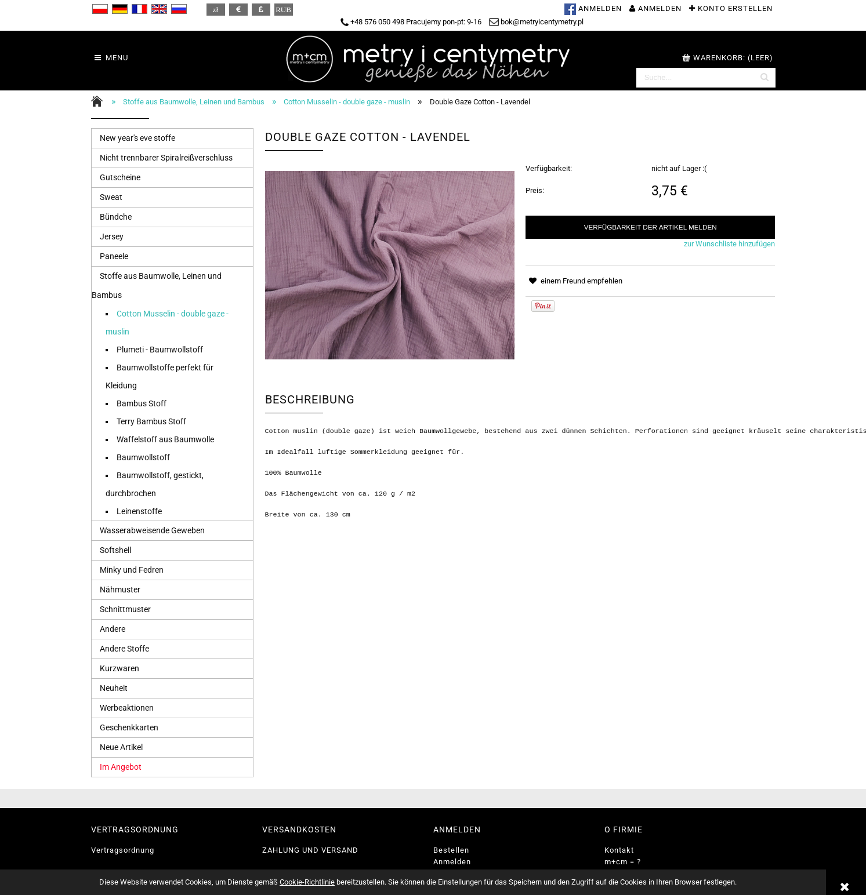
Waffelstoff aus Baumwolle (165, 439)
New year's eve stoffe (137, 138)
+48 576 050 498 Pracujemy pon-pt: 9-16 (410, 21)
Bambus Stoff (141, 403)
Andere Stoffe (124, 648)
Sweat (111, 197)
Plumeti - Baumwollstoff (160, 349)
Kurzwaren (119, 668)
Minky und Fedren (132, 569)
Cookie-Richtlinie (307, 882)
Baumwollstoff (143, 457)
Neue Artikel (121, 747)
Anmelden (452, 861)
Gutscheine (120, 177)
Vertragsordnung (122, 850)
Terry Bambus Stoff (151, 421)
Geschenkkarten (129, 727)
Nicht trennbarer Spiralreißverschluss (166, 157)
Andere (112, 629)
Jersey (112, 236)
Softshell (115, 550)
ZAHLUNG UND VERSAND (310, 850)
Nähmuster (120, 589)
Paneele (114, 256)
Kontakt (619, 850)
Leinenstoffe (139, 511)
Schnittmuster (125, 609)
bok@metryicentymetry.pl (536, 21)
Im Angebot (121, 767)
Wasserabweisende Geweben (152, 530)
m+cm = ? (622, 861)
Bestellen (451, 850)
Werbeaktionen (127, 707)
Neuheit (114, 688)
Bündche (116, 216)
